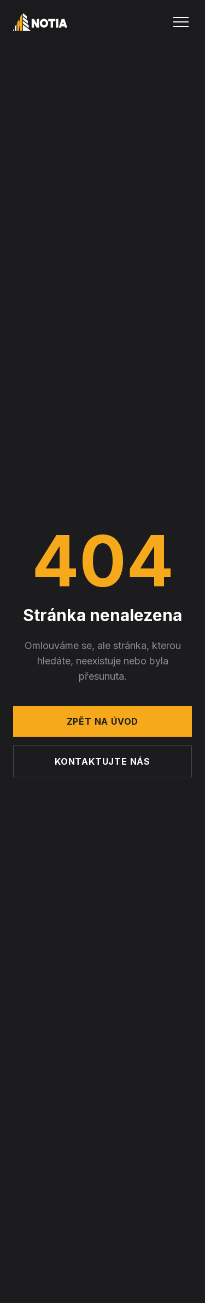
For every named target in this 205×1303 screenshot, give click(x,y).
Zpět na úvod (103, 721)
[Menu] (181, 22)
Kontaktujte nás (102, 761)
